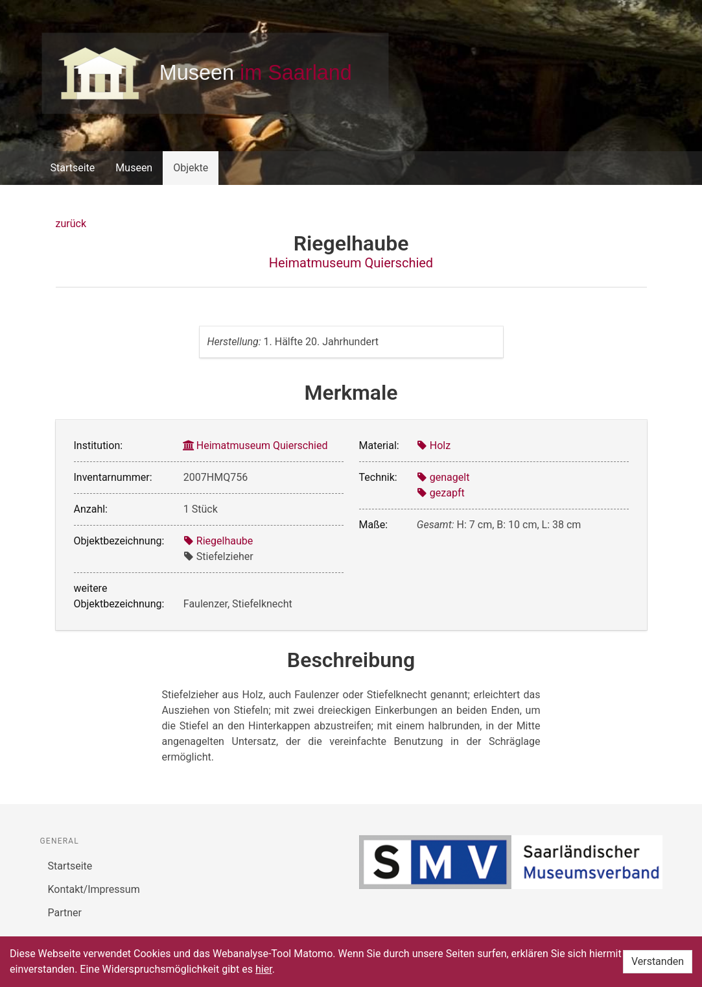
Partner (65, 913)
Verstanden (657, 961)
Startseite (73, 168)
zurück (71, 223)
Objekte (190, 168)
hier (263, 969)
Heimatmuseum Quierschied (351, 263)
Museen (133, 168)
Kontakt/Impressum (94, 889)
